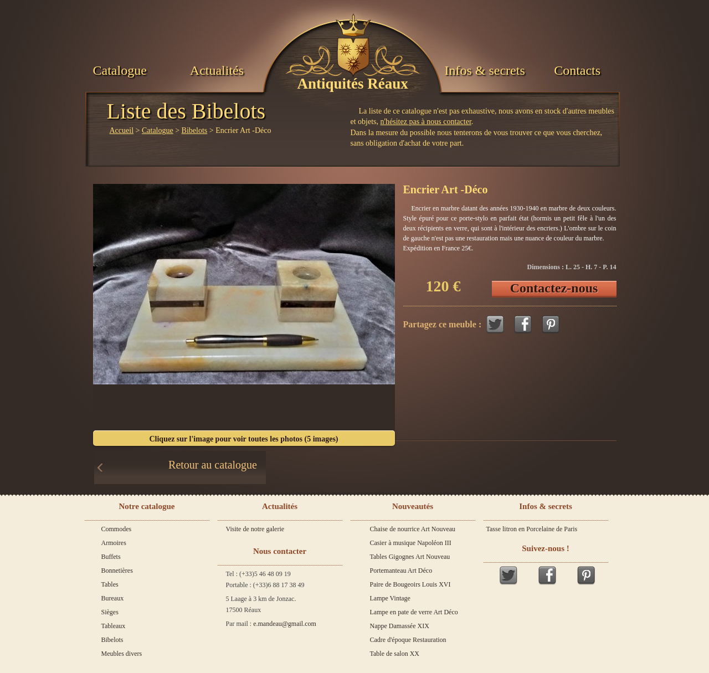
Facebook (523, 324)
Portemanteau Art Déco (401, 570)
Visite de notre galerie (255, 529)
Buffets (111, 557)
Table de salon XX (394, 653)
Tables (110, 584)
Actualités (217, 70)
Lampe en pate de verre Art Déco (414, 612)
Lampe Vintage (390, 598)
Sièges (110, 612)
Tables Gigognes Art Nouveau (410, 557)
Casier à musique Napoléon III (410, 543)
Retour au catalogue (212, 465)
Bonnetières (117, 570)
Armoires (113, 543)
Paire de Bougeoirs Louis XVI (410, 584)
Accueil (122, 130)
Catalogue (120, 70)
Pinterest (551, 324)
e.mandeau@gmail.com (284, 624)
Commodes (116, 529)
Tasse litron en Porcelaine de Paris (532, 529)
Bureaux (112, 598)
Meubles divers (121, 653)
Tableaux (113, 626)
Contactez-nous (554, 288)
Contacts (577, 70)
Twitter (495, 324)
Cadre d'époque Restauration (408, 640)
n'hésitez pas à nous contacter (426, 121)
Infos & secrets (484, 70)
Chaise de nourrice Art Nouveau (413, 529)
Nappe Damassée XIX (399, 626)
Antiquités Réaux (352, 83)
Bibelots (195, 130)
